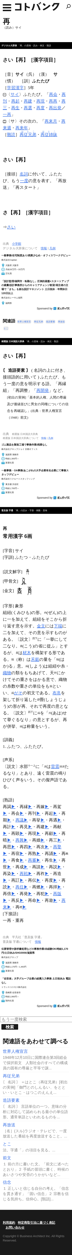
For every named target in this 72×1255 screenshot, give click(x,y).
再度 (40, 107)
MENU (7, 7)
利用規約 (9, 1222)
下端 (58, 626)
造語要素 (50, 321)
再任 (19, 887)
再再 (53, 101)
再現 (40, 101)
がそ (18, 693)
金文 (41, 626)
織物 (7, 672)
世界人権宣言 (24, 321)
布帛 (56, 693)
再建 (28, 101)
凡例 (52, 248)
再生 (15, 107)
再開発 (42, 390)
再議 (19, 820)
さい (11, 227)
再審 (32, 860)
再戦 (24, 873)
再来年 (21, 128)
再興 (19, 840)
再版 (57, 893)
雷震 (55, 766)
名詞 (24, 174)
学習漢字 (15, 87)
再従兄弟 (38, 321)
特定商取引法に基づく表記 (36, 1222)
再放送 (61, 321)
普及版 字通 (7, 510)
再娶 (57, 846)
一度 (24, 180)
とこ (6, 328)
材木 (27, 652)
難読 (11, 134)
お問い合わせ (15, 1227)
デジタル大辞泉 (9, 45)
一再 (7, 114)
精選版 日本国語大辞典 (12, 341)
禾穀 (35, 659)
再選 (28, 107)
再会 (53, 94)
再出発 (55, 107)
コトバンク (37, 6)
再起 (15, 101)
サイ (14, 94)
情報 (44, 248)
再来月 (51, 121)
